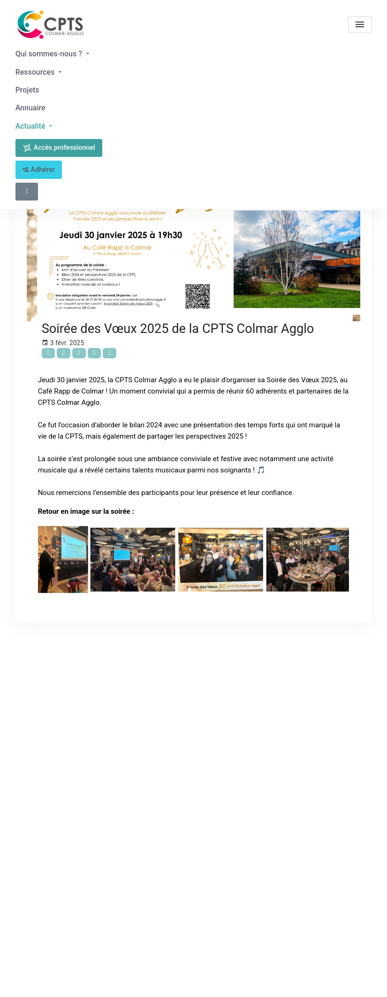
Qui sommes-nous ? (53, 53)
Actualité (35, 126)
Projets (27, 89)
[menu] (360, 24)
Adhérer (39, 170)
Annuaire (30, 107)
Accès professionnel (59, 148)
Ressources (39, 72)
